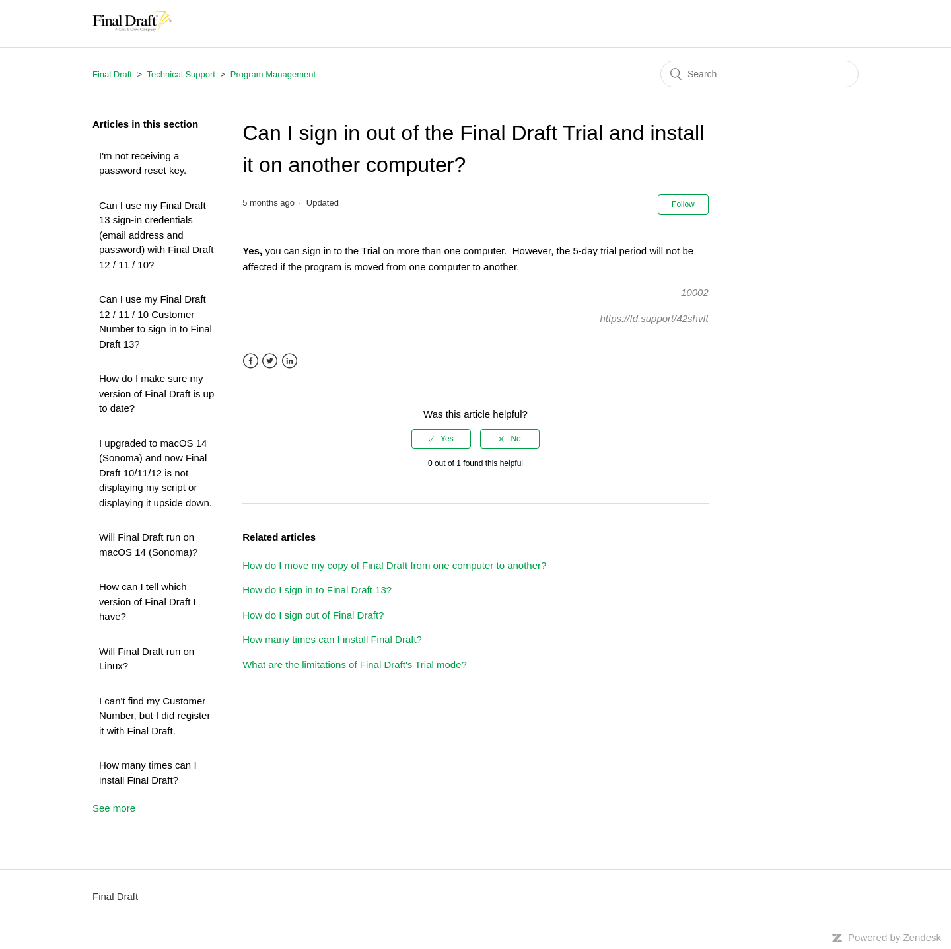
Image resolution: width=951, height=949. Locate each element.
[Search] (759, 74)
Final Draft (112, 74)
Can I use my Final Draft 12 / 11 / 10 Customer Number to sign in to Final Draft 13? (155, 321)
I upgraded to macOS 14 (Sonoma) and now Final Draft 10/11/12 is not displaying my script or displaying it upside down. (155, 472)
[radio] (441, 439)
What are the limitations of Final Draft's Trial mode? (354, 664)
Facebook (250, 361)
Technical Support (181, 74)
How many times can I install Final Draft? (148, 772)
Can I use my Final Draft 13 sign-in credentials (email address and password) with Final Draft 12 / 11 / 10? (156, 235)
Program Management (273, 74)
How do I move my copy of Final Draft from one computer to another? (394, 565)
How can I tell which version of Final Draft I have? (147, 601)
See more (113, 808)
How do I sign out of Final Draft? (313, 615)
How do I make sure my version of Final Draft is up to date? (156, 393)
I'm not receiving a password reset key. (142, 163)
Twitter (270, 361)
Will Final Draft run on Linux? (146, 659)
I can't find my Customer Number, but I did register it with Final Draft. (154, 715)
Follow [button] (683, 204)
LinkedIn (289, 361)
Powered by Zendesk (894, 937)
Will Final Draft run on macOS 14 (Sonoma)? (148, 544)
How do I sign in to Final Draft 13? (317, 589)
